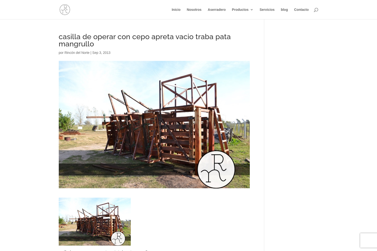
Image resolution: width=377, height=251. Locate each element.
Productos (240, 10)
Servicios (267, 10)
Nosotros (194, 10)
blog (284, 10)
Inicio (176, 10)
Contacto (301, 10)
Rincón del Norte (76, 53)
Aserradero (217, 10)
